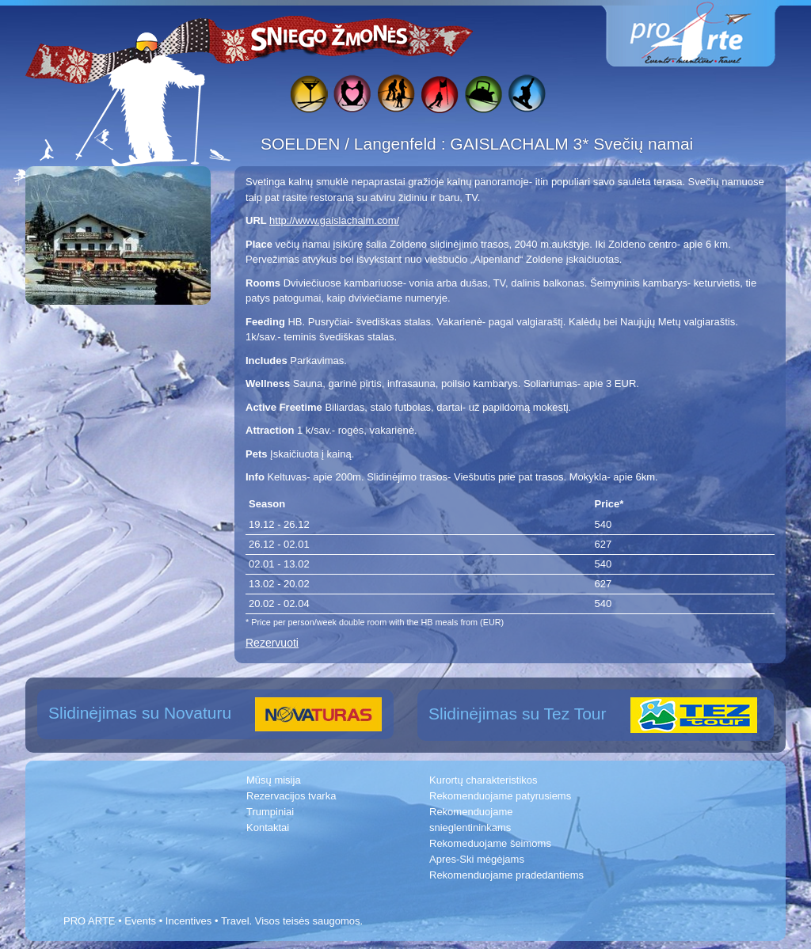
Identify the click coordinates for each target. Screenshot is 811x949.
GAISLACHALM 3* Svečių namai (571, 144)
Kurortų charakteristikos (483, 780)
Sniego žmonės (330, 36)
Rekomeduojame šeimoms (490, 843)
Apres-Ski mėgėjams (476, 859)
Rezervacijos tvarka (291, 796)
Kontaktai (267, 827)
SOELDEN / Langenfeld (351, 144)
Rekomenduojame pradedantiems (506, 875)
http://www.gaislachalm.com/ (334, 220)
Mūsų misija (273, 780)
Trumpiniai (270, 812)
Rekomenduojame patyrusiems (500, 796)
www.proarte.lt (703, 33)
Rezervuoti (272, 642)
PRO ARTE (89, 921)
